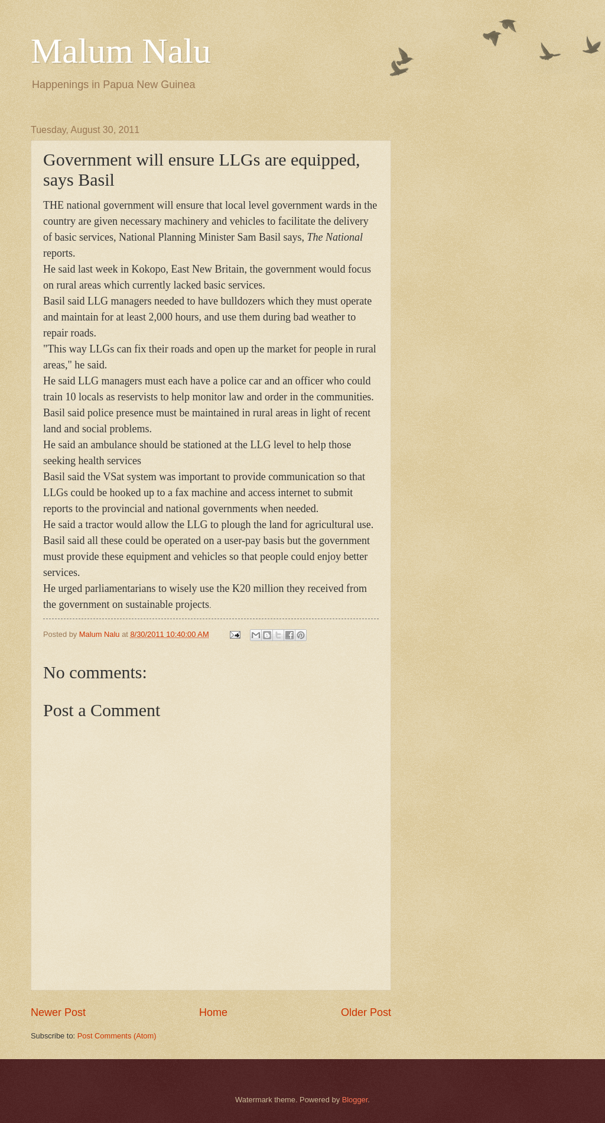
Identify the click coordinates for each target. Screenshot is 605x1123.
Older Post (366, 1012)
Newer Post (58, 1012)
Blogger (355, 1099)
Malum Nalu (121, 50)
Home (213, 1012)
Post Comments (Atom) (117, 1035)
